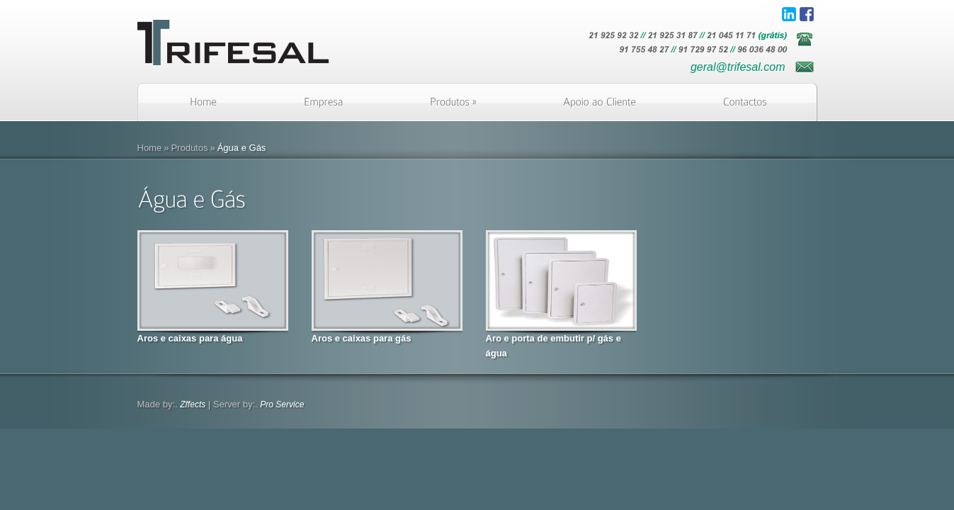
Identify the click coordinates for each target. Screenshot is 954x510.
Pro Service (282, 404)
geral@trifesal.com (738, 67)
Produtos (189, 147)
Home (149, 147)
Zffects (192, 404)
